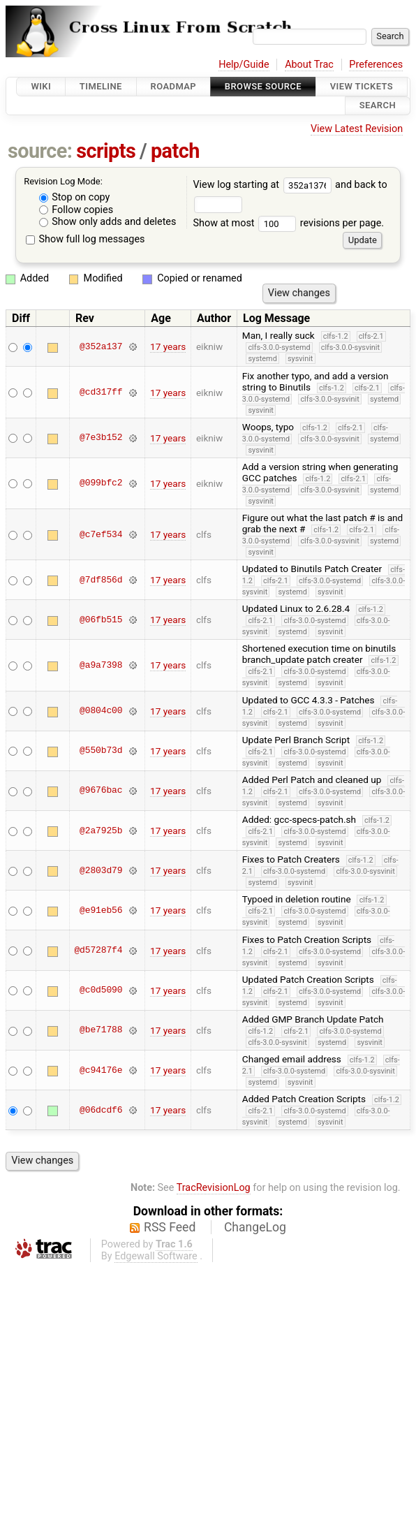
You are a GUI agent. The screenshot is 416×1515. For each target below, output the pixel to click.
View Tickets (361, 86)
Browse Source (263, 86)
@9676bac (101, 790)
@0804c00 (101, 711)
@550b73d (101, 751)
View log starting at (264, 185)
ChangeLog (255, 1227)
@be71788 (101, 1030)
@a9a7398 (101, 665)
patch (175, 151)
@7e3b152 (101, 438)
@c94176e (101, 1070)
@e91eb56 (101, 910)
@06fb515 (101, 619)
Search (377, 106)
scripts (105, 151)
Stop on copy (74, 197)
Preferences (376, 65)
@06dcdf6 (101, 1110)
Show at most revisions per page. (288, 223)
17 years (168, 346)
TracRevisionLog (214, 1188)
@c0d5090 (101, 990)
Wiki (41, 86)
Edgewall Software (156, 1256)
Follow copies (76, 210)
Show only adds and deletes (108, 222)
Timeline (101, 86)
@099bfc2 (101, 483)
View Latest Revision (357, 129)
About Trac (309, 65)
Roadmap (174, 86)
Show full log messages (85, 239)
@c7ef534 (101, 534)
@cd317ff (101, 392)
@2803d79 (101, 870)
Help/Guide (243, 65)
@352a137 (101, 346)
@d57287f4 (98, 950)
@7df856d (101, 579)
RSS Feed (169, 1227)
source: (40, 151)
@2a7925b (101, 830)
